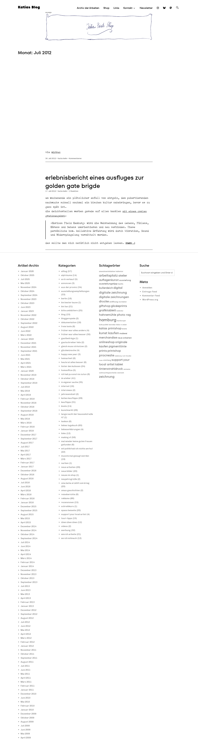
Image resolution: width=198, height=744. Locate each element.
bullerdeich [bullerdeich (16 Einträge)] (106, 288)
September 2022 (29, 323)
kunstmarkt (67, 410)
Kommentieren (76, 158)
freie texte (67, 326)
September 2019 (29, 383)
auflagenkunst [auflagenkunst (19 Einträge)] (109, 280)
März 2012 (26, 638)
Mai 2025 (26, 283)
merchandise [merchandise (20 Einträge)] (108, 337)
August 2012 (27, 618)
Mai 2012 (26, 630)
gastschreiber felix (71, 342)
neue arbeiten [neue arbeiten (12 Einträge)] (125, 337)
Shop (106, 8)
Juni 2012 (26, 626)
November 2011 (29, 650)
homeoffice (67, 370)
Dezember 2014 (29, 526)
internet (65, 386)
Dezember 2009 (29, 713)
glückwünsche (68, 350)
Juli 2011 (25, 666)
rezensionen (67, 502)
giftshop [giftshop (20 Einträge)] (104, 306)
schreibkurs (67, 506)
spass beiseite (69, 510)
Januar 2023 (27, 311)
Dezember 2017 (29, 434)
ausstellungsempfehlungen (75, 291)
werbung (66, 530)
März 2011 (26, 681)
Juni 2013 (26, 590)
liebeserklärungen (71, 429)
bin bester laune (69, 302)
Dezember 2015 (29, 506)
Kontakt (127, 8)
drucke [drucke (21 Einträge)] (104, 301)
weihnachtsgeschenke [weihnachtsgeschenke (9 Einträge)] (108, 373)
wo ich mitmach (69, 538)
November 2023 (29, 299)
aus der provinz (69, 287)
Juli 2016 (25, 482)
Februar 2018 (28, 426)
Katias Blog (29, 7)
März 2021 (26, 367)
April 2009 (26, 737)
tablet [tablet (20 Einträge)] (119, 364)
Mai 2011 (26, 674)
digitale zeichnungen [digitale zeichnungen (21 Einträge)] (114, 297)
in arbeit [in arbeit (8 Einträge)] (124, 325)
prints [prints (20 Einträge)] (103, 351)
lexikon (65, 421)
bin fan (64, 306)
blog (63, 314)
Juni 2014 (26, 546)
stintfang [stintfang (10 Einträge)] (107, 360)
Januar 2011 (27, 689)
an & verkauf (68, 279)
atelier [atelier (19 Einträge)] (122, 276)
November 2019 (29, 375)
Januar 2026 (27, 271)
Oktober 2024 (28, 291)
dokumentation (69, 322)
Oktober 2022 (28, 319)
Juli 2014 (25, 542)
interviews (66, 390)
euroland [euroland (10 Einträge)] (122, 301)
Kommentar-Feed (151, 295)
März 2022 (26, 335)
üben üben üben (69, 522)
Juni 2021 (26, 355)
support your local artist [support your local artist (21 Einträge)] (114, 362)
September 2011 (29, 658)
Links (116, 8)
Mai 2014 (26, 550)
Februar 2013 (28, 602)
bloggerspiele (68, 318)
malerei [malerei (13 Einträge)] (123, 333)
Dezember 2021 (29, 343)
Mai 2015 (26, 518)
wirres (56, 152)
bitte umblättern (69, 310)
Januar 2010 (27, 709)
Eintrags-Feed (149, 291)
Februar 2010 (28, 705)
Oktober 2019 (28, 379)
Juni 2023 (26, 307)
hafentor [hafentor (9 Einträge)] (120, 311)
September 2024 (29, 295)
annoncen (66, 283)
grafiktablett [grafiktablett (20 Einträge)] (107, 310)
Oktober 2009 (28, 717)
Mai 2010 (26, 701)
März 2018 (26, 422)
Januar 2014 (27, 566)
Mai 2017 (26, 450)
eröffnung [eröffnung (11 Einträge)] (113, 301)
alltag (64, 271)
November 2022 (29, 315)
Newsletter (146, 8)
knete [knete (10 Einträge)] (124, 328)
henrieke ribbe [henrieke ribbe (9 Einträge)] (114, 324)
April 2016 (26, 490)
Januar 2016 (27, 502)
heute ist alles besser (72, 362)
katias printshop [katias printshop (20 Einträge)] (110, 328)
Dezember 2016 (29, 470)
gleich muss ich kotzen (73, 346)
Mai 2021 (26, 359)
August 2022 (27, 327)
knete (64, 406)
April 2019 (26, 395)
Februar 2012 (28, 642)
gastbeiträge (68, 338)
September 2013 (29, 582)
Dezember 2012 (29, 610)
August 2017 (27, 442)
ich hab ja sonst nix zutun (74, 374)
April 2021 (26, 363)
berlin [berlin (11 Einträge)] (120, 283)
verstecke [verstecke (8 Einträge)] (126, 369)
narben (65, 463)
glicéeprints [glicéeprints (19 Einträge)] (119, 306)
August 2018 (27, 414)
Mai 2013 (26, 594)
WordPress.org (150, 299)
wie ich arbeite (69, 534)
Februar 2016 (28, 498)
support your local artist (74, 514)
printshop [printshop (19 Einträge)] (114, 351)
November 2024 (29, 287)
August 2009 (27, 721)
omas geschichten (71, 490)
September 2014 (29, 538)
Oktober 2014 (28, 534)
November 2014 (29, 530)
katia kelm (63, 158)
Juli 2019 (25, 387)
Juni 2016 (26, 486)
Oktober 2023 (28, 303)
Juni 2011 (26, 670)
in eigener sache (70, 382)
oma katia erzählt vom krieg (76, 483)
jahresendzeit (68, 394)
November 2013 (29, 574)
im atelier (66, 378)
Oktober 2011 (28, 654)
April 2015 (26, 522)
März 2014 (26, 558)
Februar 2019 (28, 398)
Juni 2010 (26, 697)
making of (66, 437)
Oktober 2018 (28, 406)
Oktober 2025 (28, 275)
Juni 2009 (26, 729)
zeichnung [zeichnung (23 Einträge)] (106, 376)
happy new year (69, 354)
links (63, 433)
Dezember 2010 (29, 693)
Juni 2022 (26, 331)
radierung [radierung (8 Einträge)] (118, 356)
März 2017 (26, 458)
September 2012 (29, 614)
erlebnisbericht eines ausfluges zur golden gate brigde (96, 181)
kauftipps (66, 402)
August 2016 (27, 478)
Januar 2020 (27, 371)
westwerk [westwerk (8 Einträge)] (120, 373)
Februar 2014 (28, 562)
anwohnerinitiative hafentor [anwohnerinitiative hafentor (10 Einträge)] (111, 271)
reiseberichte (68, 494)
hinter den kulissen (71, 366)
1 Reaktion (75, 191)
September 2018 (29, 410)
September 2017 (29, 438)
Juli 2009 (25, 725)
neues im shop (68, 475)
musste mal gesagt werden (75, 456)
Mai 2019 (26, 391)
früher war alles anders (74, 330)
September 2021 (29, 351)
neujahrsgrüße (69, 479)
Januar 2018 (27, 430)
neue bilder (67, 471)
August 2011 (27, 662)
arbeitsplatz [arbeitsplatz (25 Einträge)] (108, 275)
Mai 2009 (26, 733)
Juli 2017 (25, 446)
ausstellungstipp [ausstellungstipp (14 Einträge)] (108, 283)
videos (64, 526)
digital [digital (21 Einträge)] (118, 288)
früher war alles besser (74, 334)
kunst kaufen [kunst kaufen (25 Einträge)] (109, 333)
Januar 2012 (27, 646)
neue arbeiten (68, 467)
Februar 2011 (28, 685)
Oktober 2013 (28, 578)
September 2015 (29, 510)
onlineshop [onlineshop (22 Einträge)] (107, 342)
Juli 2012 (25, 622)
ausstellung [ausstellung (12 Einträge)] (125, 280)
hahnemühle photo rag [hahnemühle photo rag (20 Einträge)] (115, 315)
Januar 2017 (27, 466)
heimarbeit (67, 358)
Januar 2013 (27, 606)
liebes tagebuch (69, 425)
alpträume (66, 275)
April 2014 (26, 554)
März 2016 (26, 494)
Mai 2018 (26, 418)
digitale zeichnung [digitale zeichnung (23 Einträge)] (113, 292)
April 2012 (26, 634)
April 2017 (26, 454)
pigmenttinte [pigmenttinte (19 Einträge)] (118, 346)
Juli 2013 (25, 586)
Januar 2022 (27, 339)
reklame (65, 498)
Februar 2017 (28, 462)
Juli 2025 (25, 279)
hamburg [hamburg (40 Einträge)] (107, 320)
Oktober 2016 (28, 474)
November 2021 (29, 347)
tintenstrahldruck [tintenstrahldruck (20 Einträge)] (111, 369)
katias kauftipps (69, 398)
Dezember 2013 (29, 570)
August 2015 (27, 514)
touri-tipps (66, 518)
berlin (64, 298)
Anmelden (147, 287)
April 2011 (26, 678)
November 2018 (29, 402)
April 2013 (26, 598)
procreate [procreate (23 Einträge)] (106, 355)
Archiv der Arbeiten (88, 8)
